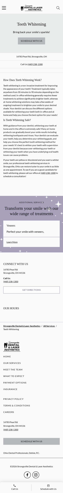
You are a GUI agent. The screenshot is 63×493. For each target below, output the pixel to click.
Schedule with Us (31, 41)
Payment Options (15, 382)
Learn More (12, 242)
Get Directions (31, 290)
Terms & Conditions (16, 405)
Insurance (10, 389)
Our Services (12, 363)
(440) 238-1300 (35, 64)
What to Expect (13, 376)
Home (7, 356)
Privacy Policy (13, 399)
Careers (8, 412)
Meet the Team (13, 369)
